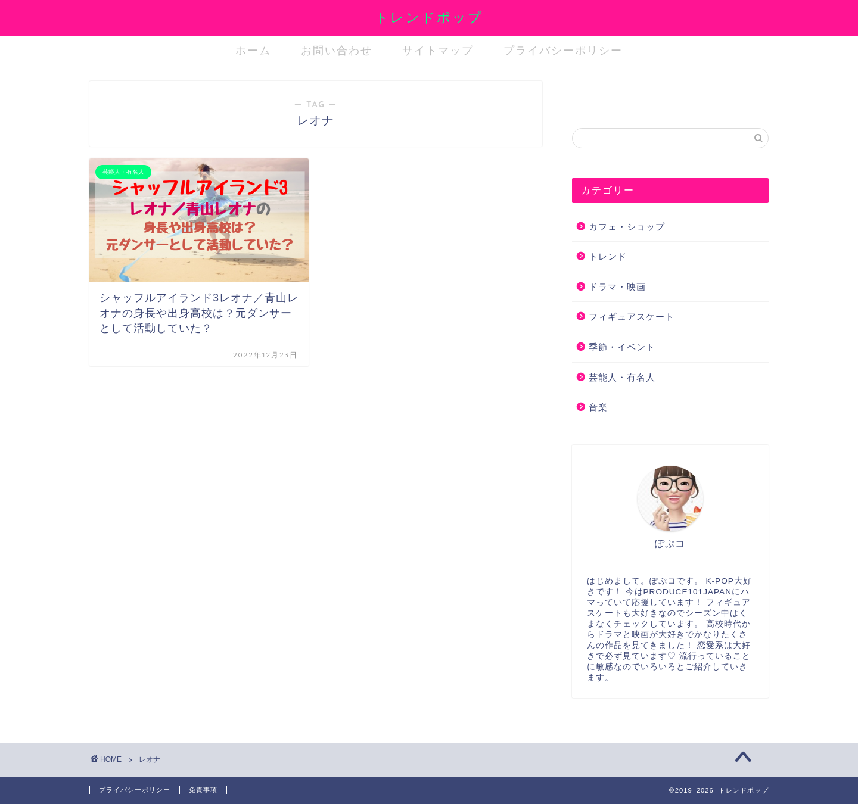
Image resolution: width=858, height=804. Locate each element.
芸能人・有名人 (622, 377)
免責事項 (203, 789)
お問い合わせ (336, 50)
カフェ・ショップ (627, 227)
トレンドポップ (429, 17)
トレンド (608, 256)
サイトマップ (438, 50)
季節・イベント (622, 347)
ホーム (253, 50)
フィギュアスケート (631, 316)
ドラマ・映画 (617, 287)
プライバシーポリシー (563, 50)
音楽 (598, 407)
